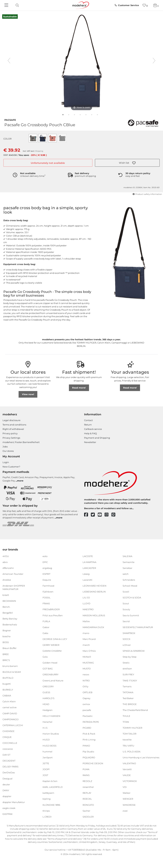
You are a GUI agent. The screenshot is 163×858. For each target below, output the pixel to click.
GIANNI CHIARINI (52, 650)
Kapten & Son (50, 781)
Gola (45, 656)
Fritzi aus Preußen (53, 615)
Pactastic (88, 716)
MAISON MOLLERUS (94, 615)
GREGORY (48, 686)
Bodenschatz (10, 624)
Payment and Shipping (97, 437)
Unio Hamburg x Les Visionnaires (141, 757)
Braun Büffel (9, 648)
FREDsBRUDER (51, 609)
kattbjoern (48, 793)
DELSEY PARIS (10, 766)
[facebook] (87, 514)
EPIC (45, 562)
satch (126, 574)
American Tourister (13, 574)
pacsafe (10, 120)
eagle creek (9, 808)
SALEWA (127, 556)
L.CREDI (47, 816)
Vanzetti (127, 769)
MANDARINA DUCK (93, 627)
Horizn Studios (51, 733)
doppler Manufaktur (14, 802)
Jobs (5, 446)
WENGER (128, 798)
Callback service (93, 429)
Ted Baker (128, 698)
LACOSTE (88, 556)
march (86, 645)
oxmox (86, 704)
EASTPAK (7, 814)
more (20, 480)
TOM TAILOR (129, 733)
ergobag (47, 568)
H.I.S (45, 727)
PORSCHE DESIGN (93, 763)
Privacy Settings (11, 437)
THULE (126, 716)
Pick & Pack (89, 733)
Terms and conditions (14, 424)
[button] (127, 163)
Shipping (39, 151)
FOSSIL (47, 597)
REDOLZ (87, 781)
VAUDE (127, 775)
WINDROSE (129, 804)
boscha (6, 636)
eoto (45, 556)
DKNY (6, 790)
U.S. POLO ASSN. (132, 751)
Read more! (79, 387)
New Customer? (11, 466)
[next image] (154, 61)
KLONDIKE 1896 (51, 804)
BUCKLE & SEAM (12, 672)
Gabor (46, 627)
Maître (86, 621)
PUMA (86, 769)
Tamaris (127, 686)
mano (86, 633)
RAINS (86, 775)
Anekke (7, 579)
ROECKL (87, 798)
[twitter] (94, 514)
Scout (126, 603)
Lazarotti (87, 579)
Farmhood (48, 585)
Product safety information (147, 194)
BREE (6, 654)
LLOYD (86, 603)
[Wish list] (145, 5)
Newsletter (90, 442)
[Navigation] (7, 5)
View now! (28, 394)
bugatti (7, 683)
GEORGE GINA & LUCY (55, 639)
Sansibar (127, 568)
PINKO (86, 745)
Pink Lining (89, 739)
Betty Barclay (10, 618)
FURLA (46, 621)
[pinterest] (114, 514)
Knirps (46, 810)
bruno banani (10, 666)
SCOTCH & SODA (132, 597)
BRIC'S (6, 660)
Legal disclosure (11, 420)
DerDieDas (9, 772)
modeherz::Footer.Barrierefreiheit (21, 442)
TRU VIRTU (128, 745)
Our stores (8, 451)
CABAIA (7, 695)
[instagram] (108, 514)
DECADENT (9, 760)
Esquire (47, 579)
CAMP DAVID (10, 713)
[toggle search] (16, 5)
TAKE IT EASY (130, 680)
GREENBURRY (50, 674)
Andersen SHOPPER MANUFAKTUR (14, 587)
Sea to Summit (131, 615)
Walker (126, 793)
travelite (127, 739)
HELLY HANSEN (51, 716)
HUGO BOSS (49, 745)
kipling (47, 798)
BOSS (6, 642)
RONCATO (88, 804)
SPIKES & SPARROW (134, 650)
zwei (125, 810)
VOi (125, 787)
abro (5, 562)
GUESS (46, 692)
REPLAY (87, 793)
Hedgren (48, 710)
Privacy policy (10, 433)
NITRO (86, 680)
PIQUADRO (89, 757)
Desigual (7, 778)
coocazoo (8, 749)
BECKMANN (9, 601)
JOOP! (46, 769)
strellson (127, 668)
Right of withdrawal (13, 429)
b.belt (6, 594)
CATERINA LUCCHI (13, 725)
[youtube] (101, 514)
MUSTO (87, 668)
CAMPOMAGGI (11, 719)
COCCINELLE (10, 743)
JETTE (46, 763)
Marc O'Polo (89, 650)
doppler (7, 796)
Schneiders (129, 579)
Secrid (126, 621)
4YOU (6, 556)
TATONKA (128, 692)
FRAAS (46, 603)
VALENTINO (129, 763)
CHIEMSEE (9, 731)
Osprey (86, 698)
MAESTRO (88, 609)
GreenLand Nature (53, 680)
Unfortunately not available (48, 162)
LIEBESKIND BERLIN (94, 591)
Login (6, 462)
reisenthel (88, 787)
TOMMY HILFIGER (132, 727)
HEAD (46, 704)
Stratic (126, 662)
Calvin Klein (9, 701)
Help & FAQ (90, 433)
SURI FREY (128, 674)
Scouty (126, 609)
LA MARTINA (89, 562)
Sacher (86, 810)
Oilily (85, 686)
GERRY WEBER (51, 645)
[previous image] (9, 61)
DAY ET (6, 754)
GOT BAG (48, 668)
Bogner (7, 630)
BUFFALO (8, 677)
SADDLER (88, 816)
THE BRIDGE (130, 704)
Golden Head (50, 662)
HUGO (46, 739)
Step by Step (129, 656)
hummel (47, 751)
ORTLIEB (87, 692)
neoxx (86, 674)
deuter (6, 784)
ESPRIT (46, 574)
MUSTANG (88, 662)
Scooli (126, 591)
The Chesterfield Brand (135, 710)
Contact (88, 420)
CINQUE (7, 737)
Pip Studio (88, 751)
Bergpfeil (8, 612)
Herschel (47, 722)
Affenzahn (8, 568)
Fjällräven (48, 591)
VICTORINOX (130, 781)
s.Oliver (127, 645)
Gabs (45, 633)
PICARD (87, 727)
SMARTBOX (129, 633)
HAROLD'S (48, 698)
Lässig (86, 574)
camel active (10, 707)
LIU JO (86, 597)
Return (88, 424)
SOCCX (126, 639)
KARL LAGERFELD (53, 787)
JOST (45, 775)
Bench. (6, 606)
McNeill (87, 656)
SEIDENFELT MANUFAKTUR (138, 627)
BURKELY (8, 689)
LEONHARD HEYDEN (94, 585)
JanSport (48, 757)
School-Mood (130, 585)
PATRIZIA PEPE (91, 722)
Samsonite (128, 562)
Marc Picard (89, 639)
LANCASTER (89, 568)
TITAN (126, 722)
